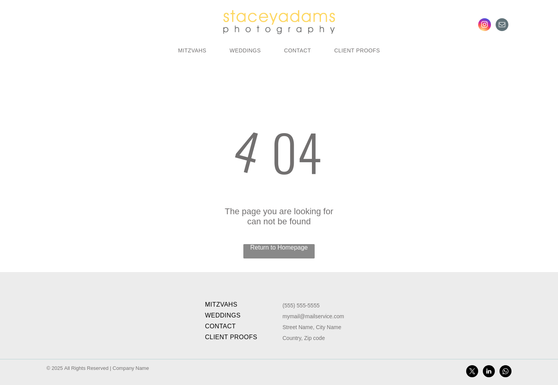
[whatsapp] (505, 372)
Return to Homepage (279, 247)
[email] (502, 25)
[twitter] (472, 372)
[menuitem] (192, 50)
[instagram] (484, 25)
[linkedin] (489, 372)
